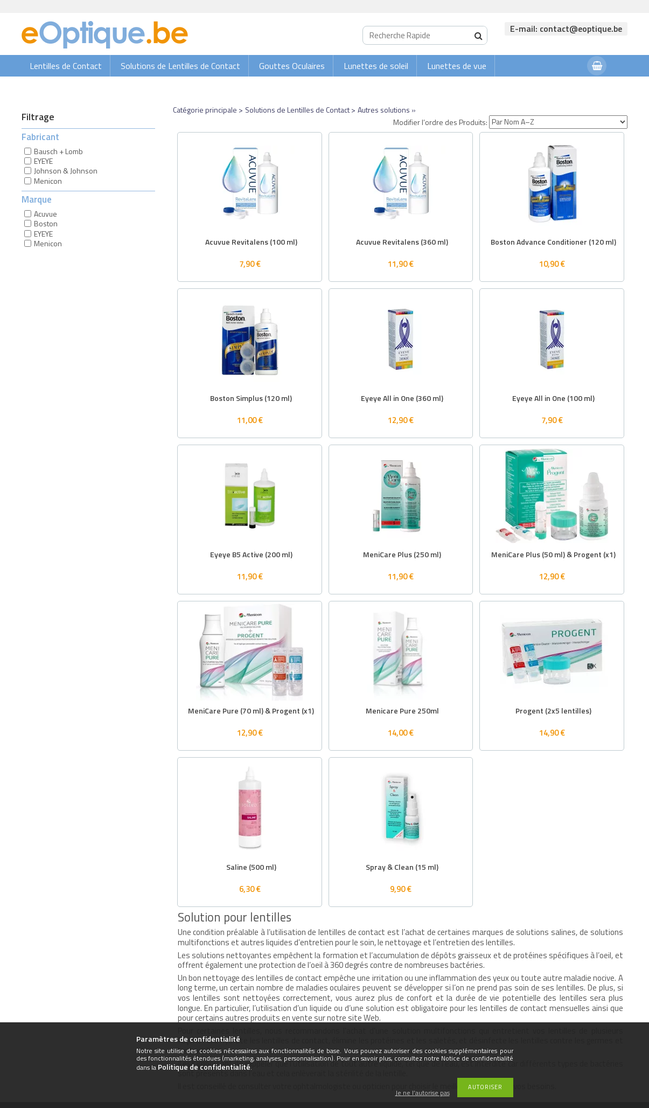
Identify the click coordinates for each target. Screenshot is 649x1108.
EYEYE (43, 161)
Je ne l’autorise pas (422, 1093)
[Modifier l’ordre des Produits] (558, 122)
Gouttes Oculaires (292, 65)
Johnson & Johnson (65, 170)
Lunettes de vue (456, 65)
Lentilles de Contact (66, 65)
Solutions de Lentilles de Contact (180, 65)
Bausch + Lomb (58, 151)
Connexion (557, 87)
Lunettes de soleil (376, 65)
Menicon (48, 180)
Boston (46, 223)
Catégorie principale (205, 109)
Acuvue (45, 213)
